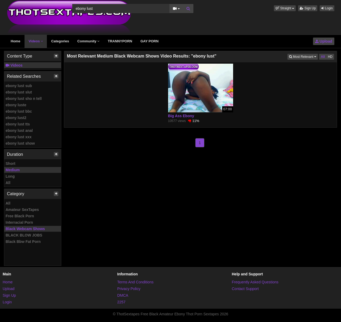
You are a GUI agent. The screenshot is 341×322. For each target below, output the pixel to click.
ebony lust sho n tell (24, 98)
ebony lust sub (19, 86)
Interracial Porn (19, 222)
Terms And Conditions (135, 282)
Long (10, 176)
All (8, 183)
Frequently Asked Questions (255, 282)
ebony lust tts (18, 124)
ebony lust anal (19, 130)
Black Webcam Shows (25, 229)
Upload (323, 41)
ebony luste (16, 105)
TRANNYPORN (120, 41)
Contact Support (245, 289)
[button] (285, 8)
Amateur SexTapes (22, 209)
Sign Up (308, 8)
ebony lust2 (16, 118)
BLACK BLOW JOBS (24, 235)
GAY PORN (149, 41)
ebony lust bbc (19, 111)
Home (15, 41)
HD (330, 57)
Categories (60, 41)
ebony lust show (20, 143)
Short (10, 163)
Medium (13, 170)
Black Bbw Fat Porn (23, 241)
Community (88, 41)
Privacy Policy (128, 289)
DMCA (122, 295)
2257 (121, 302)
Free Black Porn (20, 216)
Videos (36, 41)
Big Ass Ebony (181, 116)
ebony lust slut (19, 92)
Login (327, 8)
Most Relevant (303, 56)
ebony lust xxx (18, 137)
